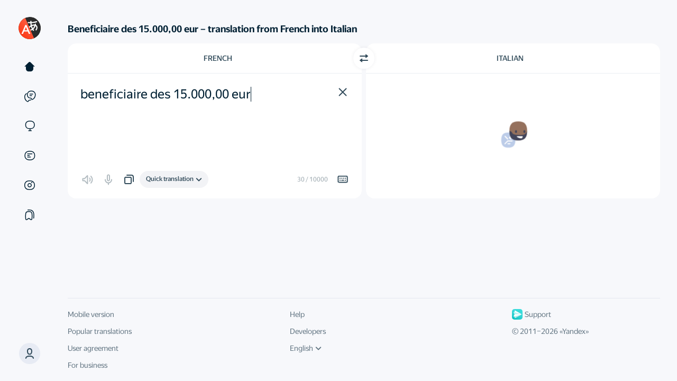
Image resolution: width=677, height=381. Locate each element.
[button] (29, 353)
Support (531, 314)
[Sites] (29, 126)
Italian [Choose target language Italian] (510, 58)
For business (87, 365)
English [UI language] (306, 348)
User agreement (93, 348)
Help (297, 314)
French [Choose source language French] (218, 58)
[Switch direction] (363, 58)
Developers (308, 331)
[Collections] (29, 214)
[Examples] (29, 96)
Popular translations (100, 331)
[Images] (29, 185)
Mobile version (91, 314)
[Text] (29, 66)
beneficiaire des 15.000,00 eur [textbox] (165, 94)
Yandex (573, 331)
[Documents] (29, 155)
